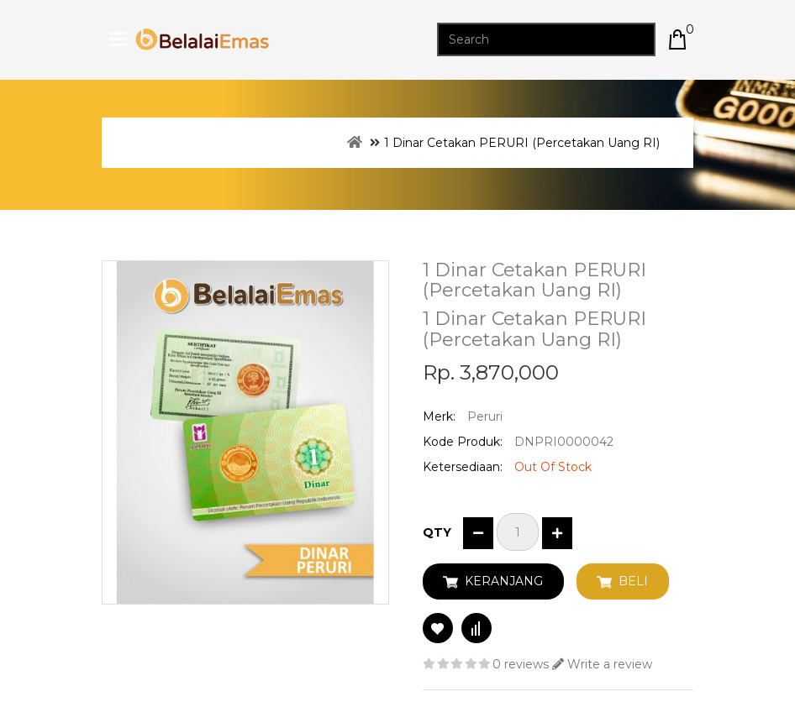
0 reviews (520, 664)
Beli (633, 581)
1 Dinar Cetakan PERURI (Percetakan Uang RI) (522, 142)
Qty (437, 532)
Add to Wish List (438, 628)
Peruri (485, 416)
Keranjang (504, 581)
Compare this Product (476, 628)
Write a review (602, 664)
